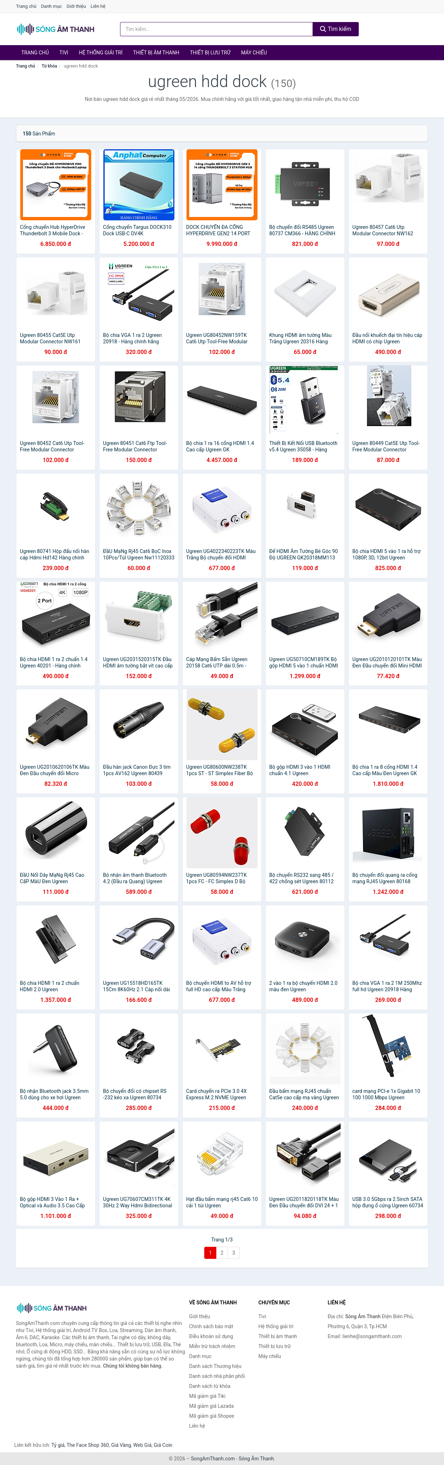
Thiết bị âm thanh (156, 52)
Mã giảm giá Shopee (211, 1416)
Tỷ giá (58, 1445)
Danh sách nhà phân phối (217, 1376)
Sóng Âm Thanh (256, 1458)
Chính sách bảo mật (211, 1326)
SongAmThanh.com (213, 1458)
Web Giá (142, 1445)
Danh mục (51, 6)
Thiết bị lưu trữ (210, 52)
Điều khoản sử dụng (211, 1336)
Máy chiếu (254, 52)
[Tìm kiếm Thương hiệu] (216, 29)
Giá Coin (163, 1445)
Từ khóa (49, 66)
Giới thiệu (76, 6)
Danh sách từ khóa (210, 1386)
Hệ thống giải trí (101, 52)
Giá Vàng (121, 1445)
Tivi (63, 52)
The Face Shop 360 (87, 1445)
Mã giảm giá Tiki (207, 1396)
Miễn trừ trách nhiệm (212, 1346)
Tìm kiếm (335, 29)
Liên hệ (98, 6)
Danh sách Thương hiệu (215, 1366)
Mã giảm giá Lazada (211, 1406)
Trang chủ (26, 6)
